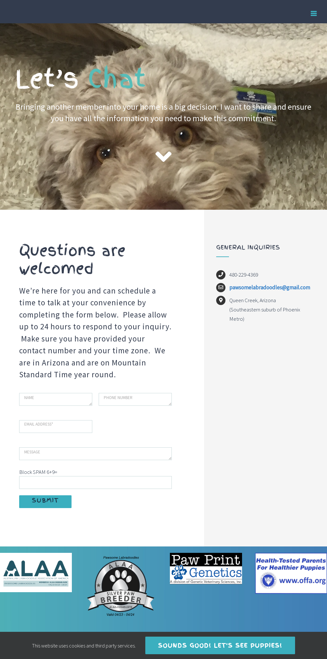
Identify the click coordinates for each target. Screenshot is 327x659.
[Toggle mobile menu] (314, 13)
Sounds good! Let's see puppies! (220, 645)
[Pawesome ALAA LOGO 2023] (36, 555)
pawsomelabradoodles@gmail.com (269, 287)
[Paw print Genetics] (206, 555)
